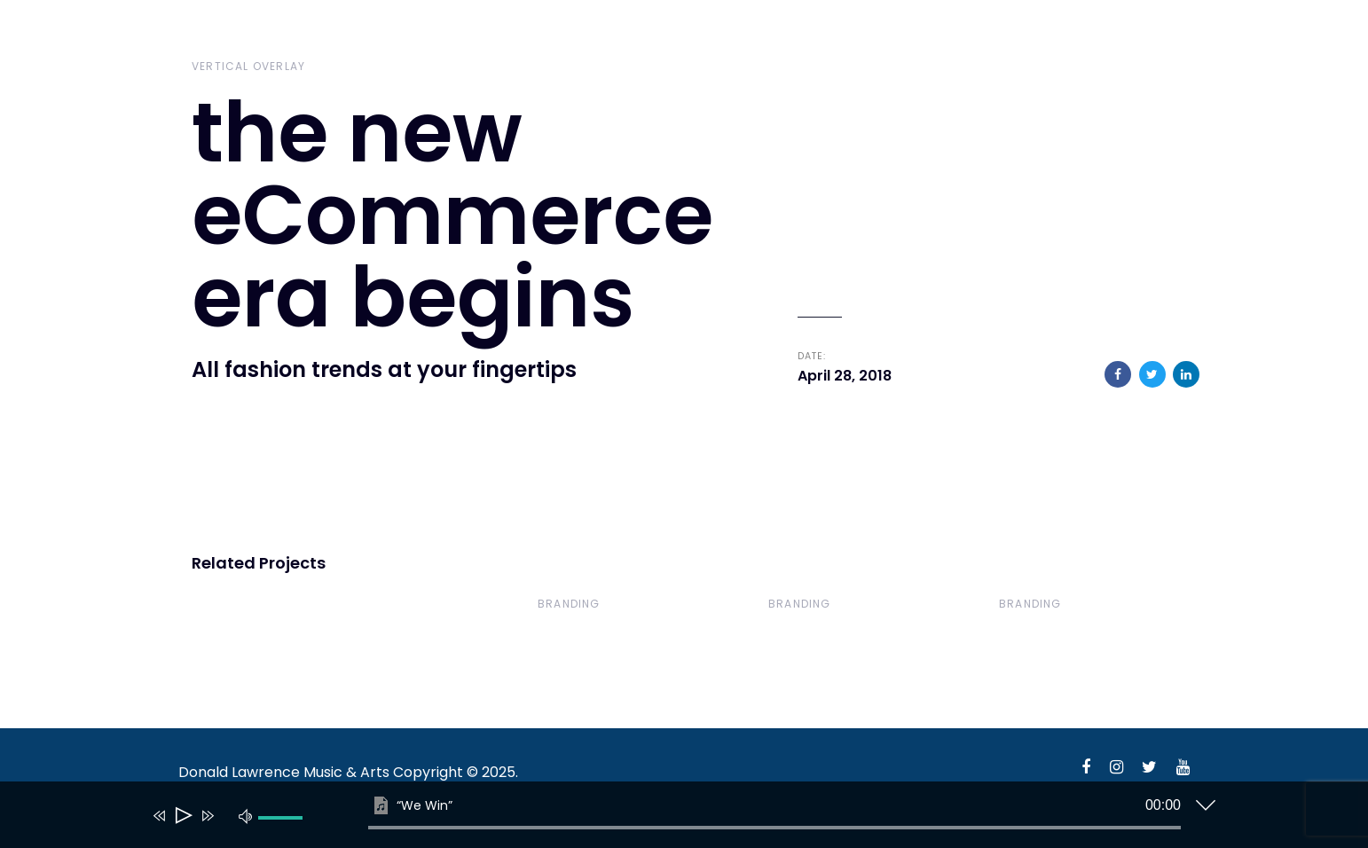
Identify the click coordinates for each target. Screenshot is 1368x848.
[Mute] (246, 815)
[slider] (774, 827)
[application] (671, 818)
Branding (569, 603)
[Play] (182, 816)
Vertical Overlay (248, 66)
